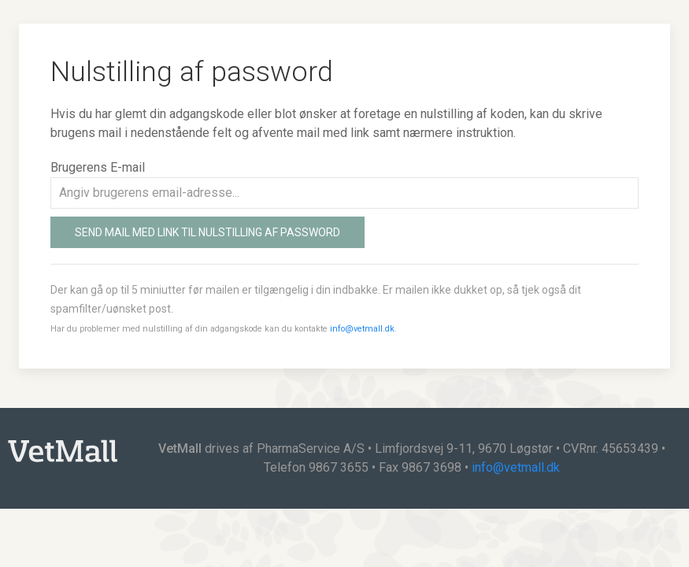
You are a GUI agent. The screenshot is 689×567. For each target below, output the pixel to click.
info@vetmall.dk (362, 329)
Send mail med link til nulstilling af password (207, 232)
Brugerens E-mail (97, 167)
